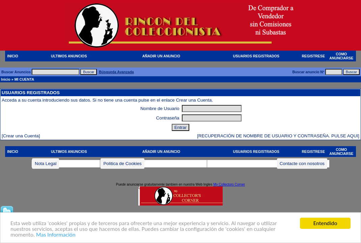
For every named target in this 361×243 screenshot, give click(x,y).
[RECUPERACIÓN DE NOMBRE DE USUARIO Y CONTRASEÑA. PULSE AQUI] (278, 135)
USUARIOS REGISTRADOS (256, 56)
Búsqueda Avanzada (116, 72)
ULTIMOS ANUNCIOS (69, 56)
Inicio (5, 79)
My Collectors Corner (229, 184)
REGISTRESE (313, 56)
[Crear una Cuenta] (21, 135)
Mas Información (56, 235)
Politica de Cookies (122, 163)
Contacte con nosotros (302, 163)
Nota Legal (45, 163)
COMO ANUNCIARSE (341, 56)
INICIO (12, 56)
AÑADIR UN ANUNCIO (161, 56)
